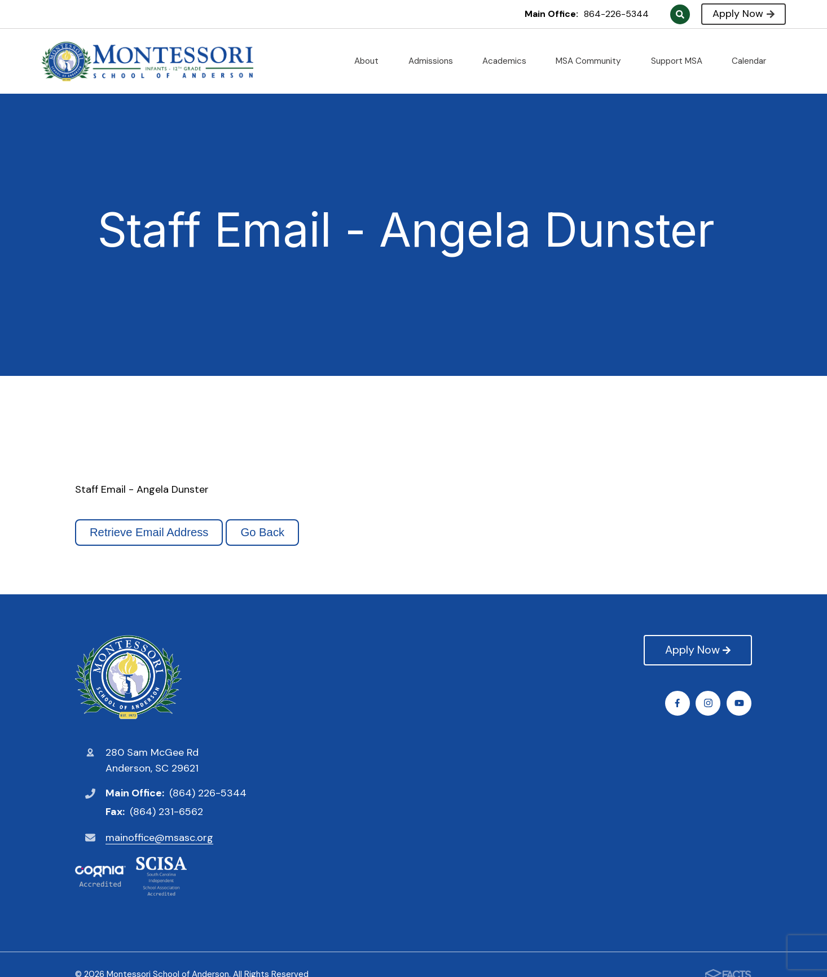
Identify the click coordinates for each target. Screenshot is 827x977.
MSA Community (593, 61)
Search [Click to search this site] (680, 14)
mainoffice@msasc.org (159, 837)
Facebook (677, 703)
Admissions (435, 61)
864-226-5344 (616, 14)
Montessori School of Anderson (128, 677)
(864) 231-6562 (166, 811)
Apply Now (743, 13)
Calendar (753, 61)
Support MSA (681, 61)
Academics (508, 61)
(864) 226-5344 (208, 793)
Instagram (709, 703)
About (371, 61)
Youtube (740, 703)
